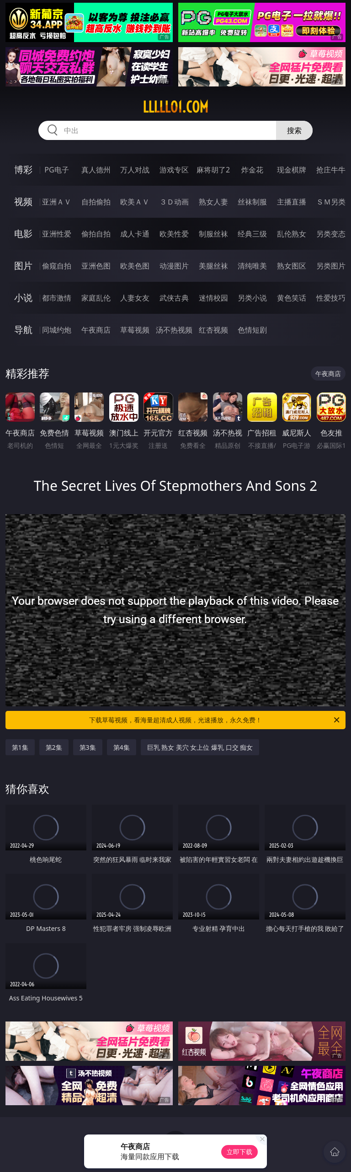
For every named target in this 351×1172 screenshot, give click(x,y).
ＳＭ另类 (331, 202)
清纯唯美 (252, 266)
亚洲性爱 (56, 234)
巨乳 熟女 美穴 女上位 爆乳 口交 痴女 (200, 747)
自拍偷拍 (96, 202)
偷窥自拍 (56, 266)
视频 (23, 201)
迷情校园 (213, 298)
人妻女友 (134, 298)
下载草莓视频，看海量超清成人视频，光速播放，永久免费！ (215, 720)
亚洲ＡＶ (56, 202)
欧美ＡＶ (134, 202)
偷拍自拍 (96, 234)
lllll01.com (175, 107)
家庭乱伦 (96, 298)
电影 (23, 233)
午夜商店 (96, 330)
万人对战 (134, 170)
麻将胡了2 (213, 170)
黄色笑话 (291, 298)
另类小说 (252, 298)
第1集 (20, 747)
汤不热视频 (174, 330)
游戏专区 (174, 170)
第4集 (121, 747)
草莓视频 (134, 330)
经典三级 (252, 234)
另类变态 (331, 234)
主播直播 (291, 202)
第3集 (88, 747)
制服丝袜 (213, 234)
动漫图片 (174, 266)
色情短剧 (252, 330)
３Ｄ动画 (174, 202)
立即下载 (239, 1151)
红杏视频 (213, 330)
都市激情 (56, 298)
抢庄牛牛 (331, 170)
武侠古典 (174, 298)
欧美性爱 (174, 234)
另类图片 (331, 266)
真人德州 (96, 170)
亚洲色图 (96, 266)
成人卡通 (134, 234)
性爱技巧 (331, 298)
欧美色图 (134, 266)
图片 (23, 265)
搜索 (294, 130)
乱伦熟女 (291, 234)
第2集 (54, 747)
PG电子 (56, 170)
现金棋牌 (291, 170)
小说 (23, 297)
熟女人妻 (213, 202)
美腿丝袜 (213, 266)
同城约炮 (56, 330)
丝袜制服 (252, 202)
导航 (23, 329)
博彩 (23, 169)
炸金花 (252, 170)
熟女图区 (291, 266)
